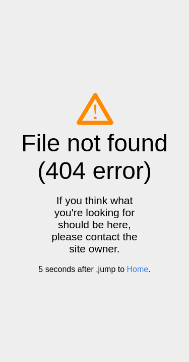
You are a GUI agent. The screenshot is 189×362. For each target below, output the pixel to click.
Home (138, 269)
